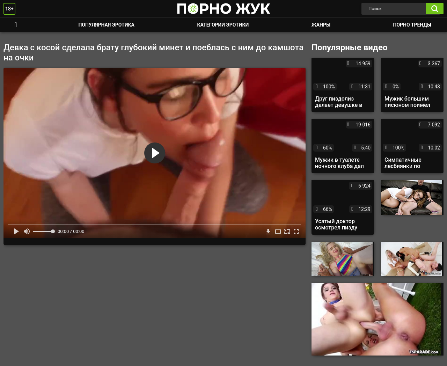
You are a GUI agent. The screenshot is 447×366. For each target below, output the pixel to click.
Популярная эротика (106, 25)
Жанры (321, 25)
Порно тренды (412, 25)
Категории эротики (223, 25)
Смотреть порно (15, 25)
